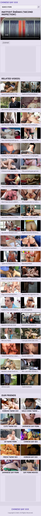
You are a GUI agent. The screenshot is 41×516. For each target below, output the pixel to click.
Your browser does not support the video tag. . (20, 28)
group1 (6, 42)
